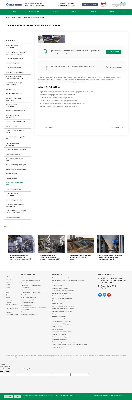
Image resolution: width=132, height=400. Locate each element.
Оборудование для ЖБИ (27, 300)
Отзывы (8, 297)
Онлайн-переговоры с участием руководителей (15, 205)
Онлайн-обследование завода (14, 58)
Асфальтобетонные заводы (28, 283)
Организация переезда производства (16, 165)
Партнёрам (9, 300)
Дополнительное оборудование (29, 314)
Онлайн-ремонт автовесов (13, 67)
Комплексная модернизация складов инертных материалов (14, 77)
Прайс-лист (74, 12)
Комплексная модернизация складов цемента (14, 84)
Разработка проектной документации (12, 116)
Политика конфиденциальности (11, 303)
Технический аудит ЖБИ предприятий (16, 169)
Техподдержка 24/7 (119, 6)
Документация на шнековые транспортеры (14, 99)
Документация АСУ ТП (12, 89)
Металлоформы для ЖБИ (13, 63)
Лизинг (8, 292)
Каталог (13, 12)
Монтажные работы (11, 126)
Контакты (111, 12)
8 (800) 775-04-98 (67, 3)
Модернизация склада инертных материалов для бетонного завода (80, 257)
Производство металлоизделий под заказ (16, 138)
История (8, 284)
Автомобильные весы (27, 295)
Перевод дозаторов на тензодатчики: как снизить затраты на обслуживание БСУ (50, 257)
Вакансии (93, 12)
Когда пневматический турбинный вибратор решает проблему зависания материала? (110, 257)
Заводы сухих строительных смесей (30, 280)
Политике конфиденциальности (84, 395)
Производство (9, 279)
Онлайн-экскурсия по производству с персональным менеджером (16, 53)
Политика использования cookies (12, 307)
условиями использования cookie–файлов (34, 397)
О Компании (9, 277)
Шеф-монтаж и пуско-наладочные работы (15, 131)
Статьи (7, 290)
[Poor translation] (7, 371)
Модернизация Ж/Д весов (13, 154)
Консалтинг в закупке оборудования (12, 105)
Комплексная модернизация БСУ (15, 72)
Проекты (8, 287)
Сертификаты (9, 282)
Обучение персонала (11, 174)
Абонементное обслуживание (14, 94)
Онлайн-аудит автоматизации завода (14, 184)
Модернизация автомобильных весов (14, 159)
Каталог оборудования (28, 274)
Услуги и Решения (34, 12)
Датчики (23, 312)
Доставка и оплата (11, 295)
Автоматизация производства (29, 297)
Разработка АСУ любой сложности (15, 111)
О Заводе (56, 12)
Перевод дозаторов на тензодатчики (12, 144)
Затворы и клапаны (26, 305)
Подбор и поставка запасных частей (16, 149)
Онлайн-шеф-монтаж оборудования (12, 47)
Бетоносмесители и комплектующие (30, 292)
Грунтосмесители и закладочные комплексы (32, 290)
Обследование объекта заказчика (15, 122)
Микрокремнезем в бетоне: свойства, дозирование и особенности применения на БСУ (20, 257)
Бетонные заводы (26, 278)
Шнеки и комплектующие (28, 302)
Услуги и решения (57, 274)
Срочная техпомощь (11, 178)
